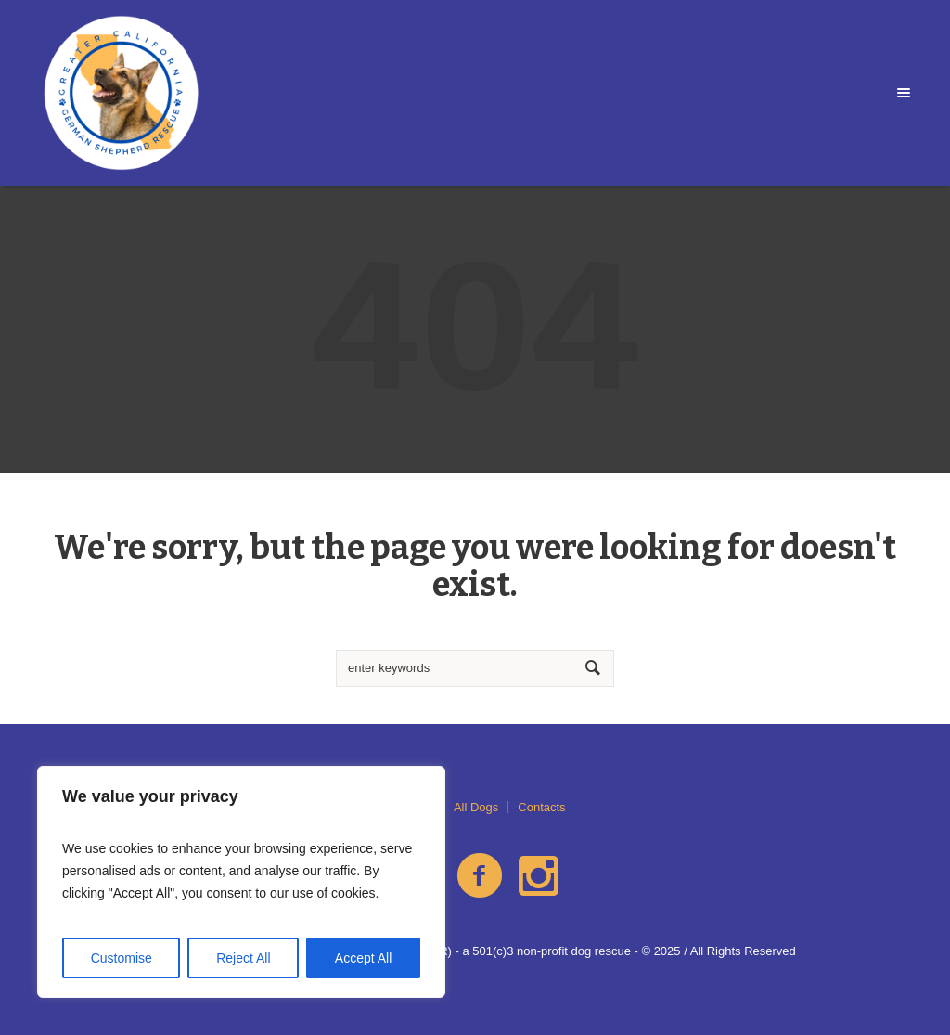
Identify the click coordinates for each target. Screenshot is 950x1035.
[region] (241, 882)
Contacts (541, 807)
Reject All (243, 958)
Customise (121, 958)
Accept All (363, 958)
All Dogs (476, 807)
